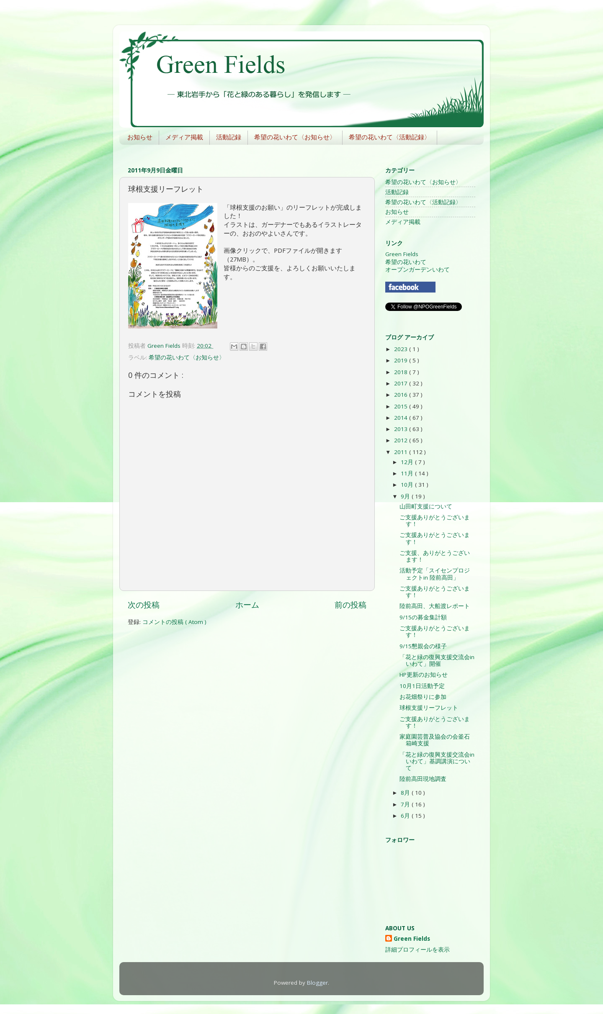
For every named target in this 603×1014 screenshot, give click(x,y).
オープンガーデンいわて (417, 269)
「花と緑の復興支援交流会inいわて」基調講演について (436, 761)
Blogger (317, 982)
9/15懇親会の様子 (423, 646)
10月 (408, 484)
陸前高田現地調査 (422, 779)
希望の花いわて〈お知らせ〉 (295, 137)
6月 (406, 815)
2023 (401, 349)
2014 (401, 417)
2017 (401, 383)
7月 (406, 804)
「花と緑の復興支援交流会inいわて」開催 (436, 660)
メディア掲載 (184, 137)
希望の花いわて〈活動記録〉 (389, 137)
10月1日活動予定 (422, 686)
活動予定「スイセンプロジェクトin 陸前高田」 (434, 574)
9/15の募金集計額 (423, 617)
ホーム (247, 604)
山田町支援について (425, 506)
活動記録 (228, 137)
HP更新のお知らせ (423, 674)
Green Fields (401, 254)
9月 (406, 496)
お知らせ (139, 137)
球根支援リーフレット (428, 707)
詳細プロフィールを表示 (417, 949)
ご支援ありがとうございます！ (434, 520)
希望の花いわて (405, 262)
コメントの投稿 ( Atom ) (174, 622)
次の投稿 (144, 604)
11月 (408, 473)
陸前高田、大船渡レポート (434, 606)
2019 (401, 360)
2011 (401, 452)
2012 (401, 440)
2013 (401, 429)
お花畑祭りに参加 (422, 697)
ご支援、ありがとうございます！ (434, 556)
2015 (401, 406)
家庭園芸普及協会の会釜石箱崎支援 (434, 740)
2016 (401, 394)
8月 (406, 792)
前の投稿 (350, 604)
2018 (401, 372)
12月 (408, 462)
